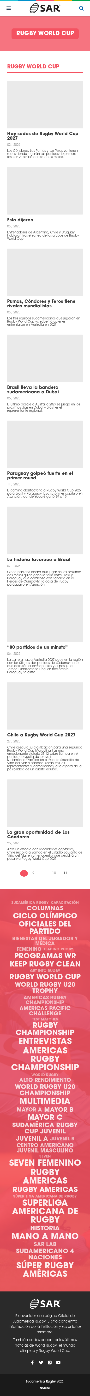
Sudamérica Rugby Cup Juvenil (45, 1128)
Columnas (45, 909)
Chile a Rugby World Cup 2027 (41, 735)
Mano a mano (45, 1237)
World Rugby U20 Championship (45, 1090)
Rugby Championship (45, 1029)
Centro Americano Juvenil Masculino (45, 1148)
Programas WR (45, 956)
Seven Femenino (45, 1163)
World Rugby (45, 1075)
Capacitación (65, 903)
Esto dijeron (20, 220)
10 (54, 873)
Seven (45, 1156)
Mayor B (58, 1110)
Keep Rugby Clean (45, 964)
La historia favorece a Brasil (38, 560)
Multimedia (45, 1102)
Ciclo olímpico (45, 916)
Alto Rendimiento (45, 1080)
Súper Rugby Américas (45, 1270)
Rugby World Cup (45, 977)
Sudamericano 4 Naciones (45, 1254)
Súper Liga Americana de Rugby (45, 1196)
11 (65, 873)
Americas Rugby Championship (45, 1000)
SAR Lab (45, 1245)
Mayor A (29, 1110)
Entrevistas (45, 1042)
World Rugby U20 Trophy (45, 988)
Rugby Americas (45, 1177)
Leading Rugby (58, 949)
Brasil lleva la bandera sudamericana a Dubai (33, 390)
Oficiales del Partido (45, 928)
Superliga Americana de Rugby (45, 1212)
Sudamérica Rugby (30, 903)
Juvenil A (32, 1139)
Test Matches (45, 1019)
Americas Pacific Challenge (45, 1011)
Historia (45, 1228)
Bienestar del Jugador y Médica (45, 941)
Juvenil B (62, 1139)
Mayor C (45, 1118)
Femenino (29, 949)
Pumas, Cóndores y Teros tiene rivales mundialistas (41, 304)
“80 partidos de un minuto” (37, 647)
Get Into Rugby (45, 971)
